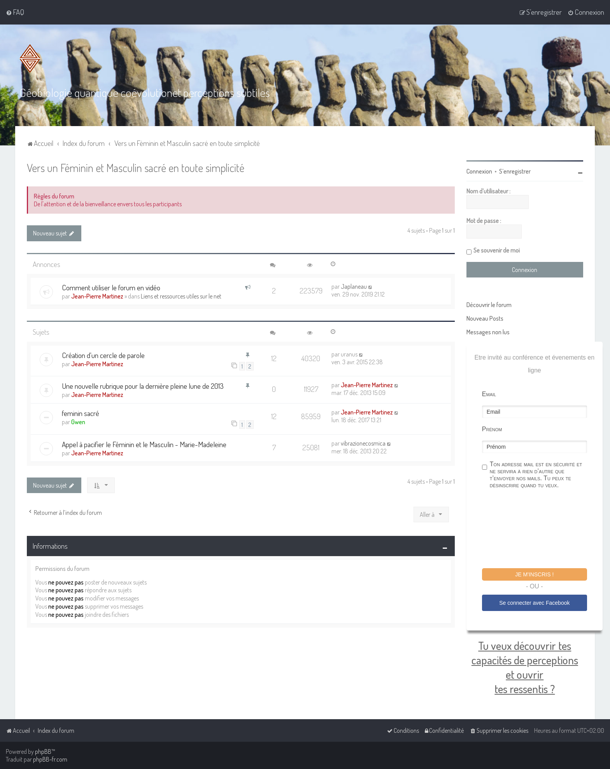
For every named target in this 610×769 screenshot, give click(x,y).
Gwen (78, 422)
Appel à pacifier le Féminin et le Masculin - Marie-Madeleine (144, 444)
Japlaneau (354, 286)
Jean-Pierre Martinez (97, 296)
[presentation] (541, 529)
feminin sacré (80, 413)
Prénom (492, 429)
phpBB (43, 751)
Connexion (479, 171)
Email (489, 394)
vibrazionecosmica (363, 443)
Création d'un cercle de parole (103, 355)
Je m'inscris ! (534, 574)
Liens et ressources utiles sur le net (181, 296)
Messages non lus (488, 332)
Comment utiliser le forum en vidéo (111, 287)
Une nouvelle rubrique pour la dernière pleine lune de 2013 (143, 386)
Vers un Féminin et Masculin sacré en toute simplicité (135, 167)
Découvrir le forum (489, 305)
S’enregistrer (515, 171)
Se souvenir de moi (496, 250)
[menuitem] (15, 12)
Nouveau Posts (484, 318)
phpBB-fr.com (50, 759)
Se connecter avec (534, 603)
